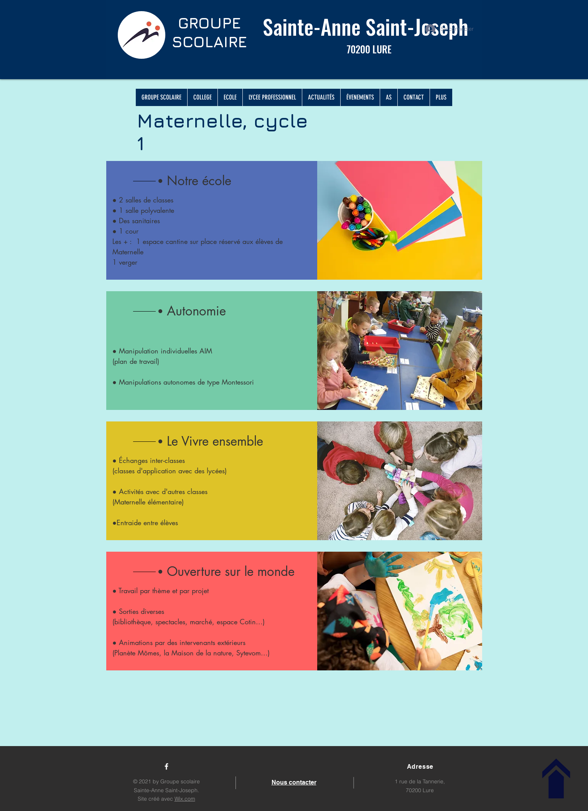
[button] (240, 311)
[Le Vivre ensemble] (240, 441)
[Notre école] (240, 181)
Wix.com (185, 798)
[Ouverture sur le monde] (240, 572)
